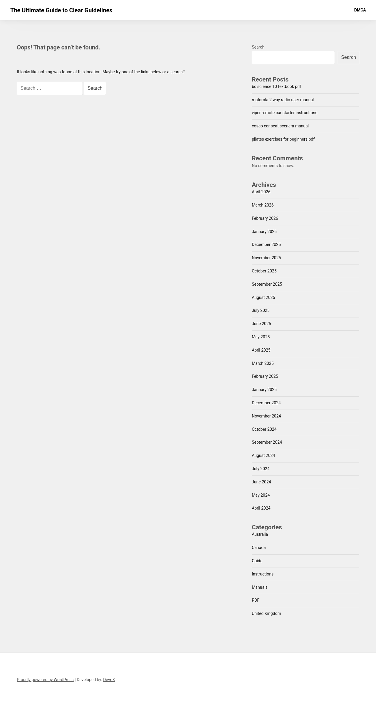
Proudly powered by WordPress (45, 679)
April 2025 (261, 350)
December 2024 (266, 402)
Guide (257, 560)
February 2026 (265, 218)
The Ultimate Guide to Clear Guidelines (61, 10)
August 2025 (263, 297)
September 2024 (267, 442)
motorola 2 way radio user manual (283, 99)
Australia (260, 534)
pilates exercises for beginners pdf (283, 139)
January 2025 (264, 389)
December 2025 (266, 244)
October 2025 (264, 271)
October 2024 (264, 429)
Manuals (260, 587)
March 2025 (262, 363)
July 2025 (260, 310)
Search (258, 47)
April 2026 (261, 191)
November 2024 (266, 416)
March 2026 (262, 205)
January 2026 (264, 231)
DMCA (360, 10)
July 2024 (260, 468)
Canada (259, 547)
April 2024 (261, 508)
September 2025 (267, 284)
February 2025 (265, 376)
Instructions (262, 574)
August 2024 (263, 455)
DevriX (109, 679)
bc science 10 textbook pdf (276, 86)
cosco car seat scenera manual (280, 126)
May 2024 (261, 495)
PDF (255, 600)
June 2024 (261, 482)
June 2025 (261, 323)
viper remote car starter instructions (284, 112)
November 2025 (266, 257)
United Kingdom (266, 613)
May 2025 (261, 337)
